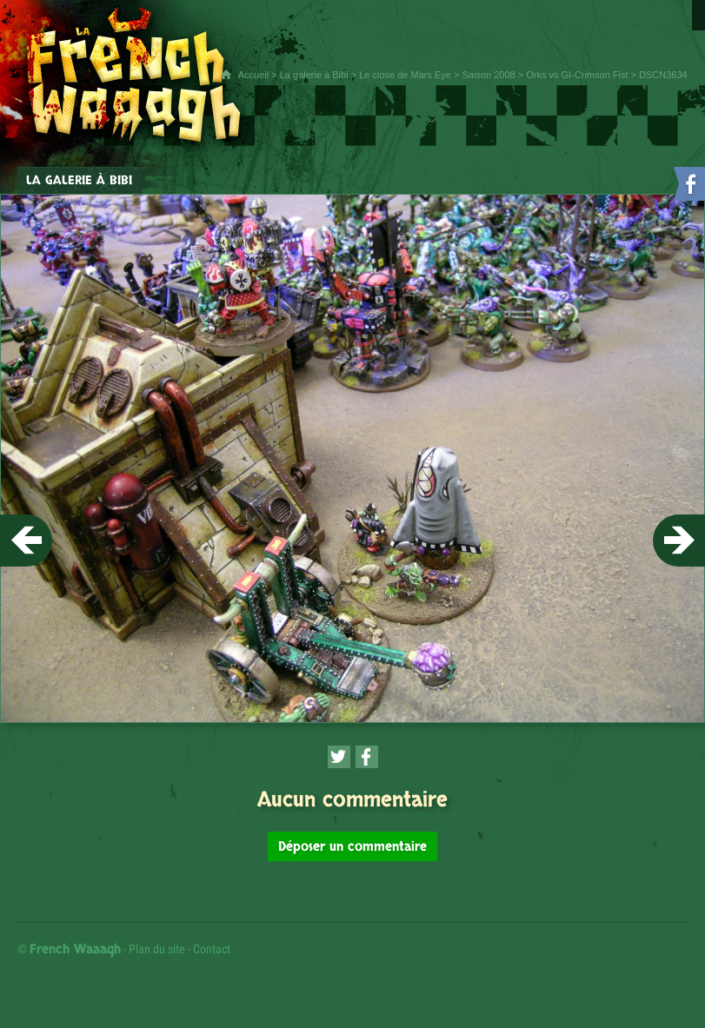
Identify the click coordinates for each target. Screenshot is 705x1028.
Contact (211, 949)
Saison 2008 (488, 75)
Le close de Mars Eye (405, 75)
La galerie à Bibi (314, 75)
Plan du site (157, 949)
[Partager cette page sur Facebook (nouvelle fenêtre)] (367, 757)
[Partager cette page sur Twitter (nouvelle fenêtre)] (339, 757)
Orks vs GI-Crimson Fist (577, 75)
